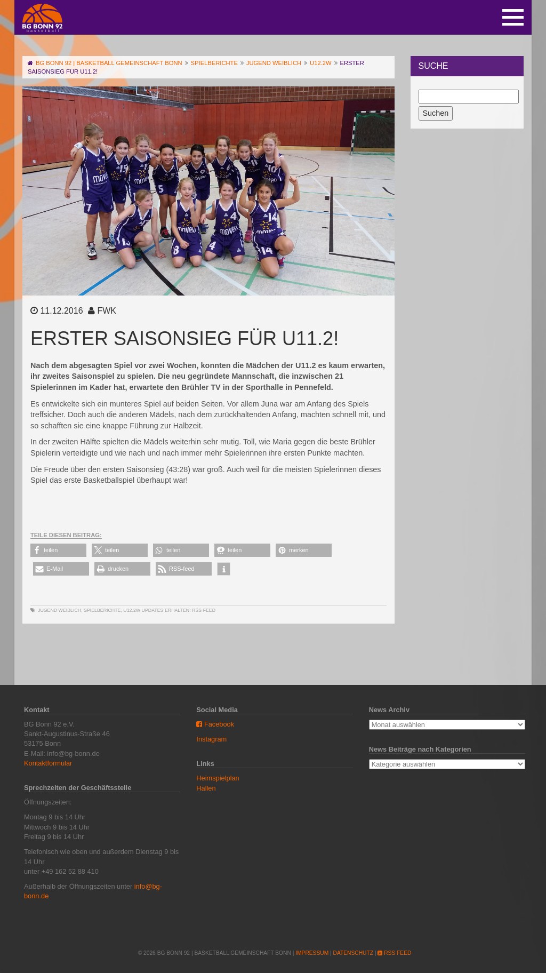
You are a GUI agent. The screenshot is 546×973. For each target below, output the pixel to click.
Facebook (215, 724)
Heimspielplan (217, 778)
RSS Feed (203, 610)
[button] (58, 550)
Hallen (205, 788)
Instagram (211, 739)
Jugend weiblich (59, 610)
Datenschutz (353, 953)
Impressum (311, 953)
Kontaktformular (48, 763)
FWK (106, 310)
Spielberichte (102, 610)
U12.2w (131, 610)
